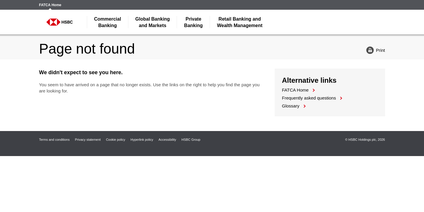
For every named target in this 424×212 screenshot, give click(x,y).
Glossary (290, 105)
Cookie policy (115, 139)
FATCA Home (50, 5)
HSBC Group (190, 139)
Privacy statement (87, 139)
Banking (107, 22)
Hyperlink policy (141, 139)
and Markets (152, 22)
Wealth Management (239, 22)
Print (373, 50)
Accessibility (167, 139)
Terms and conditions (54, 139)
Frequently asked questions (309, 97)
